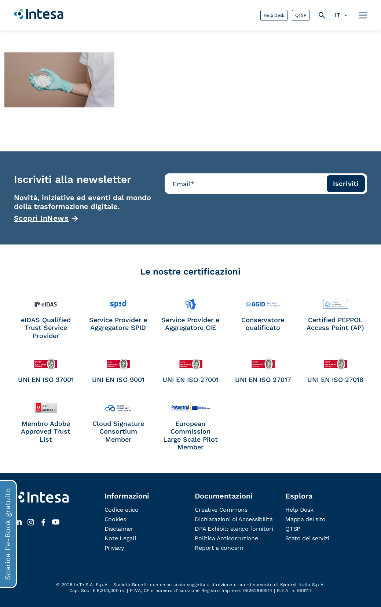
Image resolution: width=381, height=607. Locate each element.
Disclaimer (119, 528)
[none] (341, 15)
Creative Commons (221, 509)
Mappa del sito (305, 519)
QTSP (300, 15)
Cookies (115, 519)
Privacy (114, 547)
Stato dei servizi (307, 538)
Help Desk (274, 15)
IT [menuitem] (337, 15)
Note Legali (120, 538)
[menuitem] (341, 15)
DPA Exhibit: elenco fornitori (234, 528)
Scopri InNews (41, 218)
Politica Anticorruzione (226, 538)
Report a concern (219, 547)
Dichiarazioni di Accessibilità (233, 519)
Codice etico (122, 509)
